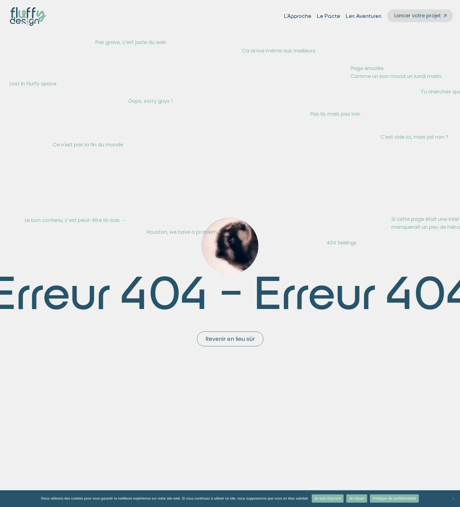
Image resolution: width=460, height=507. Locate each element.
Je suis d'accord (327, 498)
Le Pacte (328, 16)
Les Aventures (363, 16)
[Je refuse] (453, 498)
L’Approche (297, 16)
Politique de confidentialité (394, 498)
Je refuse (356, 498)
